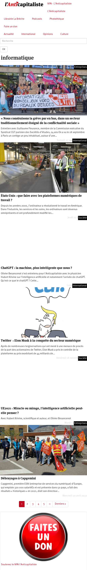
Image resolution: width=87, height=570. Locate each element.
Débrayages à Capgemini (18, 478)
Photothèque (57, 19)
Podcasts (37, 19)
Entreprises (80, 67)
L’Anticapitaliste (56, 11)
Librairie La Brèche (14, 19)
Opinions (48, 34)
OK (3, 49)
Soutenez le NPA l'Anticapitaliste (19, 564)
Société (82, 218)
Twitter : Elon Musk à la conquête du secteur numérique (41, 340)
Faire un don (10, 26)
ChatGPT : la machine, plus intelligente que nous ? (36, 268)
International (28, 34)
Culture (64, 34)
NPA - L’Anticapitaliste (59, 4)
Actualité (9, 34)
